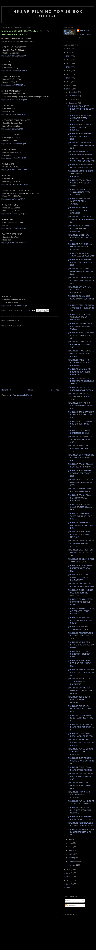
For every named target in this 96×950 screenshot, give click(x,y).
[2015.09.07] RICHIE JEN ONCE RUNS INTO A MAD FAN (80, 709)
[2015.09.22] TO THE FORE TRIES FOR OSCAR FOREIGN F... (79, 317)
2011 (68, 880)
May (71, 850)
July (70, 843)
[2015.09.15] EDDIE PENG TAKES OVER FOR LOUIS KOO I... (80, 516)
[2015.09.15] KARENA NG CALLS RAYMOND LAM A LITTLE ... (79, 507)
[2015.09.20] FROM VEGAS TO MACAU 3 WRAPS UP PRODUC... (81, 353)
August (72, 839)
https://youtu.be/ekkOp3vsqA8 (13, 143)
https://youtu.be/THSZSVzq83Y (14, 100)
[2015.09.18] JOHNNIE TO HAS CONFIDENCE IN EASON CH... (81, 415)
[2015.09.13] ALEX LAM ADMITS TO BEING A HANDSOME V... (78, 577)
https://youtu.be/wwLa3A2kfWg (14, 70)
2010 (68, 884)
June (71, 847)
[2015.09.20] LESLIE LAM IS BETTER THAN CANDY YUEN (79, 344)
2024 (68, 56)
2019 (68, 74)
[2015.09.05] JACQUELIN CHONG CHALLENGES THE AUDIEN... (81, 742)
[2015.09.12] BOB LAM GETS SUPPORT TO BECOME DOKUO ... (80, 602)
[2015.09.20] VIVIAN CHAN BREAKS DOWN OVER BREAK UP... (79, 372)
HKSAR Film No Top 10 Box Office (48, 13)
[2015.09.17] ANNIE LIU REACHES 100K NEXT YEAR (78, 448)
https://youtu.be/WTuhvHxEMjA (14, 306)
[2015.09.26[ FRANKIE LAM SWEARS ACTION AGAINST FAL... (81, 219)
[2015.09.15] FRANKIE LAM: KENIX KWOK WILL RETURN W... (79, 498)
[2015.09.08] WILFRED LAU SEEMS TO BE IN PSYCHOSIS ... (79, 681)
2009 (68, 888)
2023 (68, 60)
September (73, 103)
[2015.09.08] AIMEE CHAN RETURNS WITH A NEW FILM (79, 663)
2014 (68, 869)
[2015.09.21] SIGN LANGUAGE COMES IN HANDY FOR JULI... (81, 335)
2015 (68, 89)
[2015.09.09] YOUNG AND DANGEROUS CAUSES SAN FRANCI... (81, 645)
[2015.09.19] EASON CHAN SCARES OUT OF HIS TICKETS (79, 396)
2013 (68, 873)
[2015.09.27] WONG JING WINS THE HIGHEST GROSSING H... (78, 210)
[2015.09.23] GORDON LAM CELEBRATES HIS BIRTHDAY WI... (79, 289)
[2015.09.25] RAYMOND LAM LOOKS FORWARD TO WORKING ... (80, 247)
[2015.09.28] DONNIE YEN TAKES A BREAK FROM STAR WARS (79, 192)
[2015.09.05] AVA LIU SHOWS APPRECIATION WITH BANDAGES (80, 751)
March (71, 858)
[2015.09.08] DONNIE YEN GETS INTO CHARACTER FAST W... (80, 690)
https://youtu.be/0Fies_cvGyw (13, 214)
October (72, 99)
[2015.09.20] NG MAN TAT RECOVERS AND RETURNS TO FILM (81, 381)
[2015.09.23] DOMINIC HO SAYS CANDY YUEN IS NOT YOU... (81, 299)
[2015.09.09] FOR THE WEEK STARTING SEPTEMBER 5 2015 (80, 636)
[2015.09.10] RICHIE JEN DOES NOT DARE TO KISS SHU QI (80, 620)
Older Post (55, 390)
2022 (68, 63)
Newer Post (6, 390)
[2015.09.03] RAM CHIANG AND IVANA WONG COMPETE (79, 794)
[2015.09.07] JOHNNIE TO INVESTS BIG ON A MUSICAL (79, 699)
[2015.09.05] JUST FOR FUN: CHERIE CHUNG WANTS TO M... (81, 761)
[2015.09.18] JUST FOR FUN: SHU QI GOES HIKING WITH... (80, 424)
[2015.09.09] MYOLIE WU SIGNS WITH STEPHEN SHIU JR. (79, 654)
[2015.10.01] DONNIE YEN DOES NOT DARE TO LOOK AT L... (81, 109)
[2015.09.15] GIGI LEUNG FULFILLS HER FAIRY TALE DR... (81, 525)
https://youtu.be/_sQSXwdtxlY (13, 243)
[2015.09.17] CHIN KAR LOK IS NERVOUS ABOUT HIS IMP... (81, 457)
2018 (68, 78)
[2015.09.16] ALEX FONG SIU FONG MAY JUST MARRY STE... (80, 482)
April (71, 854)
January (72, 865)
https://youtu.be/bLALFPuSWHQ (14, 184)
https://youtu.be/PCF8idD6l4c (13, 85)
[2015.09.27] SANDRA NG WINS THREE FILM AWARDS (79, 201)
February (73, 861)
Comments (70, 905)
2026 (68, 49)
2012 (68, 877)
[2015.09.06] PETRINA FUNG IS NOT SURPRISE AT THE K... (80, 718)
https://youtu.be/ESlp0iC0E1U (13, 56)
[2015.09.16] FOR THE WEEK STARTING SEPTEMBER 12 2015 (81, 473)
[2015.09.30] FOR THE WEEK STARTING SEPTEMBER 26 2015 (81, 145)
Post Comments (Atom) (22, 395)
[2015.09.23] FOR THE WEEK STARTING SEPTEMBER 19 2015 (81, 280)
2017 (68, 81)
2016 (68, 85)
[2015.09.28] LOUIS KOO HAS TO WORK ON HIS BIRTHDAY (80, 174)
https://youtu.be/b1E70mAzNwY (14, 170)
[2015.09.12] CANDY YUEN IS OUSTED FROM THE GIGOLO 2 (80, 593)
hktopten (84, 30)
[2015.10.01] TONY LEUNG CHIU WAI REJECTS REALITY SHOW (79, 118)
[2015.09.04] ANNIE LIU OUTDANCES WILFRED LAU (79, 785)
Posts (68, 901)
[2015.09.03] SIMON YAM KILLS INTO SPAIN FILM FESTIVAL (79, 810)
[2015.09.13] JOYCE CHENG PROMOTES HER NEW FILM (80, 568)
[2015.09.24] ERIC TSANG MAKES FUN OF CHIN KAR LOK (80, 271)
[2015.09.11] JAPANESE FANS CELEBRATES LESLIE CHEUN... (80, 611)
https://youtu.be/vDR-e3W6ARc (14, 228)
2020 (68, 71)
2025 (68, 52)
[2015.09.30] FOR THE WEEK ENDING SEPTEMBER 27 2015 (80, 136)
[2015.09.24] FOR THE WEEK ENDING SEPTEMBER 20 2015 (80, 262)
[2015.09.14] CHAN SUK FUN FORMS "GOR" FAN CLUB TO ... (80, 552)
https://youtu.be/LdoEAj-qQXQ (13, 158)
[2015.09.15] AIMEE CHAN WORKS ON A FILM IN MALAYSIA (79, 534)
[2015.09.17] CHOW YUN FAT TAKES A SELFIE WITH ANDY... (80, 439)
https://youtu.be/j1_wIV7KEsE (13, 114)
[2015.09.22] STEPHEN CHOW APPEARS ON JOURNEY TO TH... (81, 308)
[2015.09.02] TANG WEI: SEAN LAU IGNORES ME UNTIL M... (81, 832)
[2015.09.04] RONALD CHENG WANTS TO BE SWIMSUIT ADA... (81, 776)
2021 (68, 67)
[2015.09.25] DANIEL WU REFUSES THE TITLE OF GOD (79, 237)
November (73, 96)
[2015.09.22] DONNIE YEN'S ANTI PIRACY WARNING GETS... (80, 326)
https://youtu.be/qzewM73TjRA (13, 199)
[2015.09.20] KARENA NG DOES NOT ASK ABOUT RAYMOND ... (79, 362)
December (73, 92)
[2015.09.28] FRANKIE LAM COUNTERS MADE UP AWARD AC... (79, 183)
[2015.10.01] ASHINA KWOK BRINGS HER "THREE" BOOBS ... (79, 127)
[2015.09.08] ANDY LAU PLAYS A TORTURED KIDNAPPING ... (81, 672)
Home (30, 390)
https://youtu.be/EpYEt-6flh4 (12, 129)
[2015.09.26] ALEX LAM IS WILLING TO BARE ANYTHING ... (79, 228)
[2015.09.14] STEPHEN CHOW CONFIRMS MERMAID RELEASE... (81, 543)
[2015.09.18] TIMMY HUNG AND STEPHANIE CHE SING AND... (81, 405)
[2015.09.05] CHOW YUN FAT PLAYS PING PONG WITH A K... (81, 727)
